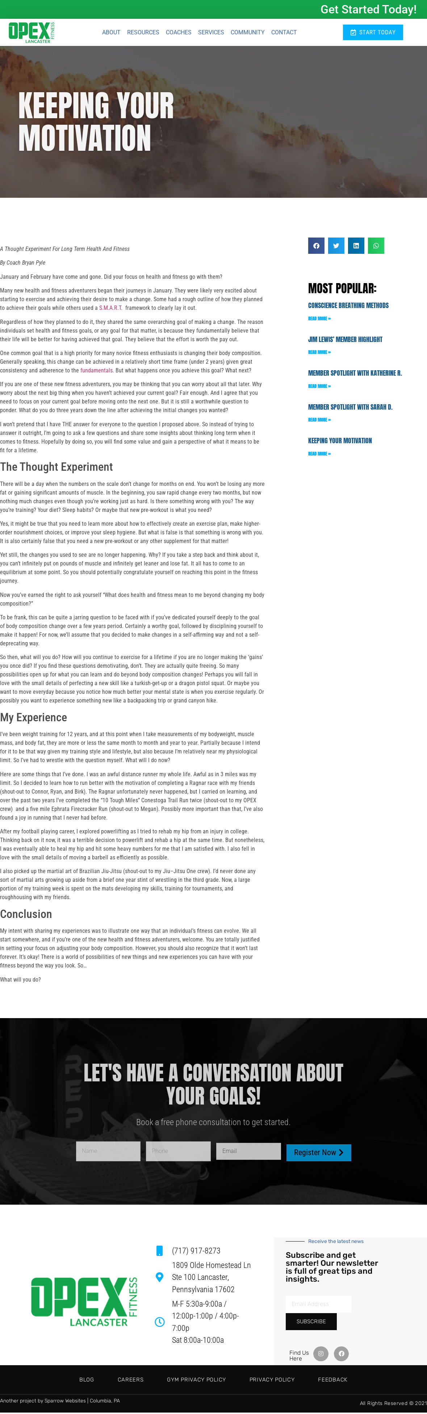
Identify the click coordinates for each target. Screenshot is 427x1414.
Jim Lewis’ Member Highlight (345, 341)
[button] (316, 247)
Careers (115, 1381)
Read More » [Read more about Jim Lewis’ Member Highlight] (319, 354)
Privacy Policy (287, 1381)
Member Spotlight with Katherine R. (355, 375)
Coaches (179, 33)
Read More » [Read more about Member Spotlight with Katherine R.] (319, 388)
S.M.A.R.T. (110, 309)
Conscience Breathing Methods (348, 307)
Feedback (364, 1381)
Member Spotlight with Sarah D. (350, 409)
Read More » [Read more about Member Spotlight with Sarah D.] (319, 421)
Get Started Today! (368, 9)
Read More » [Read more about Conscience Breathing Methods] (319, 320)
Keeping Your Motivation (340, 442)
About (111, 33)
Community (248, 33)
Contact (284, 33)
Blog (55, 1381)
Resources (143, 33)
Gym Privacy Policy (196, 1381)
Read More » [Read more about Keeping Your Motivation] (319, 455)
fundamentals (96, 372)
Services (211, 33)
